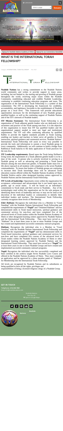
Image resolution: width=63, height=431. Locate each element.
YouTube (26, 306)
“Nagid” (30, 207)
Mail (31, 306)
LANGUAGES (27, 3)
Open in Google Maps (31, 297)
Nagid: (4, 251)
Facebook (16, 306)
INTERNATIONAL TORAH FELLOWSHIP (18, 69)
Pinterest (21, 306)
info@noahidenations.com (14, 290)
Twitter (12, 306)
